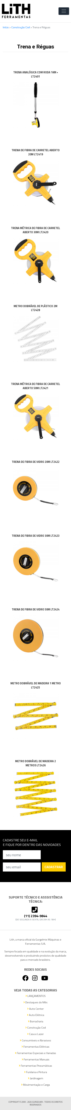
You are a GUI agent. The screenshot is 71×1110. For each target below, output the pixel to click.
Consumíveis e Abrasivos (35, 1041)
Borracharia (35, 1021)
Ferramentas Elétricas (35, 1047)
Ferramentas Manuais (35, 1060)
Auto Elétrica (35, 1015)
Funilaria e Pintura (35, 1072)
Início (6, 27)
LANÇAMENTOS (36, 996)
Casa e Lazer (35, 1034)
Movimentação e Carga (35, 1085)
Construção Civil (20, 27)
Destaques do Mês (35, 1002)
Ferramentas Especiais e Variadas (35, 1053)
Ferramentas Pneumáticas (35, 1066)
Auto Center (35, 1009)
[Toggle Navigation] (64, 11)
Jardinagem (35, 1078)
